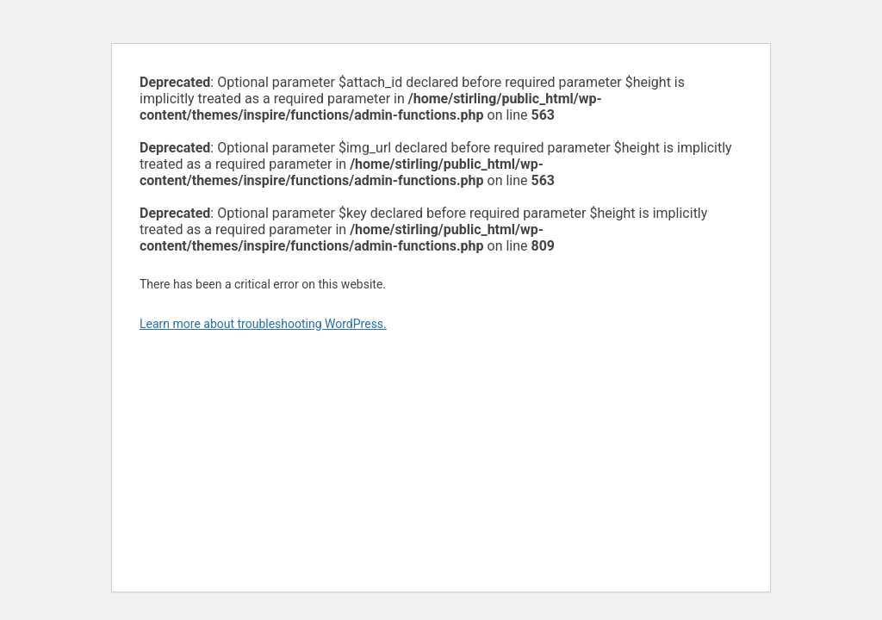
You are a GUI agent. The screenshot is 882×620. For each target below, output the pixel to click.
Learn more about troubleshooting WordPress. (263, 324)
